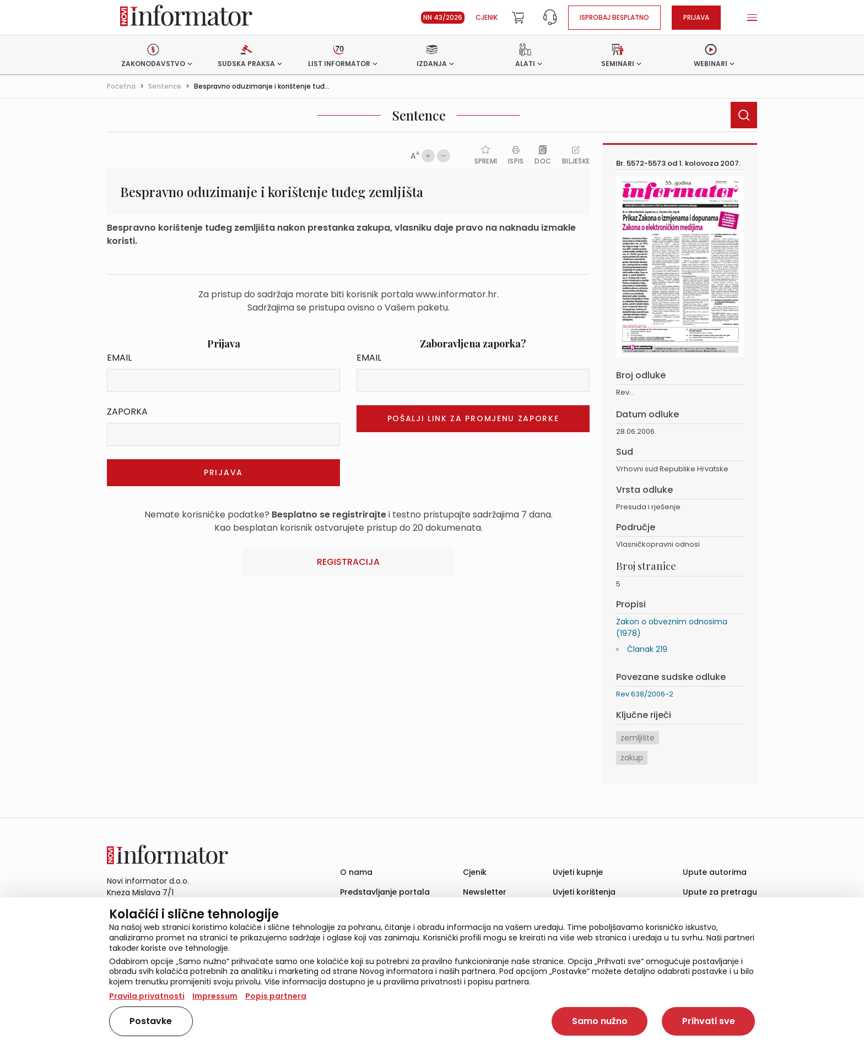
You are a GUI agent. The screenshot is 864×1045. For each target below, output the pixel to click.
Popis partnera (275, 996)
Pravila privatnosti (147, 996)
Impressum (214, 996)
